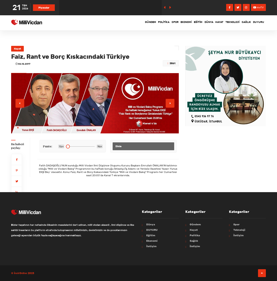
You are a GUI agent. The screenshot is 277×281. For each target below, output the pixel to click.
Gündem (114, 22)
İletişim (151, 246)
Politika (131, 22)
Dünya (192, 22)
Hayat (206, 22)
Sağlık (241, 22)
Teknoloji (224, 22)
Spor (146, 22)
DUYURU (257, 22)
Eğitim (177, 22)
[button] (18, 127)
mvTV (258, 7)
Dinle (118, 146)
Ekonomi (161, 22)
